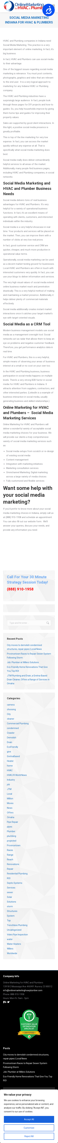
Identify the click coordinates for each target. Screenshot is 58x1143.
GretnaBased (13, 756)
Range (10, 855)
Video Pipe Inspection (17, 934)
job (8, 784)
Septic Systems (14, 883)
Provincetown (13, 845)
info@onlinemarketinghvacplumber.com (22, 990)
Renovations (13, 864)
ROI (8, 878)
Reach (10, 859)
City (9, 714)
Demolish (11, 737)
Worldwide (12, 953)
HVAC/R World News (17, 775)
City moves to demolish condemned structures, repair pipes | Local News (24, 647)
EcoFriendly (12, 747)
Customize (29, 1128)
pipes (9, 826)
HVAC (10, 770)
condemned (13, 728)
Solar (9, 897)
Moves (10, 803)
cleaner (10, 719)
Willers (10, 948)
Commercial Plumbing (18, 723)
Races (10, 850)
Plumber (11, 831)
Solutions (11, 901)
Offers (10, 812)
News (9, 808)
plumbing (11, 836)
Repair (10, 869)
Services (11, 887)
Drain (9, 742)
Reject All (29, 1136)
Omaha (10, 817)
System (11, 916)
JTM (9, 789)
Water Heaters (14, 944)
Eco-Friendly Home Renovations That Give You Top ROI (27, 669)
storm (10, 906)
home (10, 765)
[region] (29, 1116)
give (9, 751)
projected (11, 841)
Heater (10, 761)
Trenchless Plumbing (17, 925)
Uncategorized (14, 930)
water (10, 939)
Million (10, 798)
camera (11, 704)
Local (9, 794)
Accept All (29, 1119)
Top (9, 920)
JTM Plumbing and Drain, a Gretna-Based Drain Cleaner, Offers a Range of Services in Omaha (28, 679)
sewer (10, 892)
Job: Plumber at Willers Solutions (23, 662)
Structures (12, 911)
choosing (11, 709)
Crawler (11, 733)
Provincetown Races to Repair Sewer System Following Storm (29, 655)
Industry (11, 780)
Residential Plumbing (17, 873)
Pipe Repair (12, 822)
